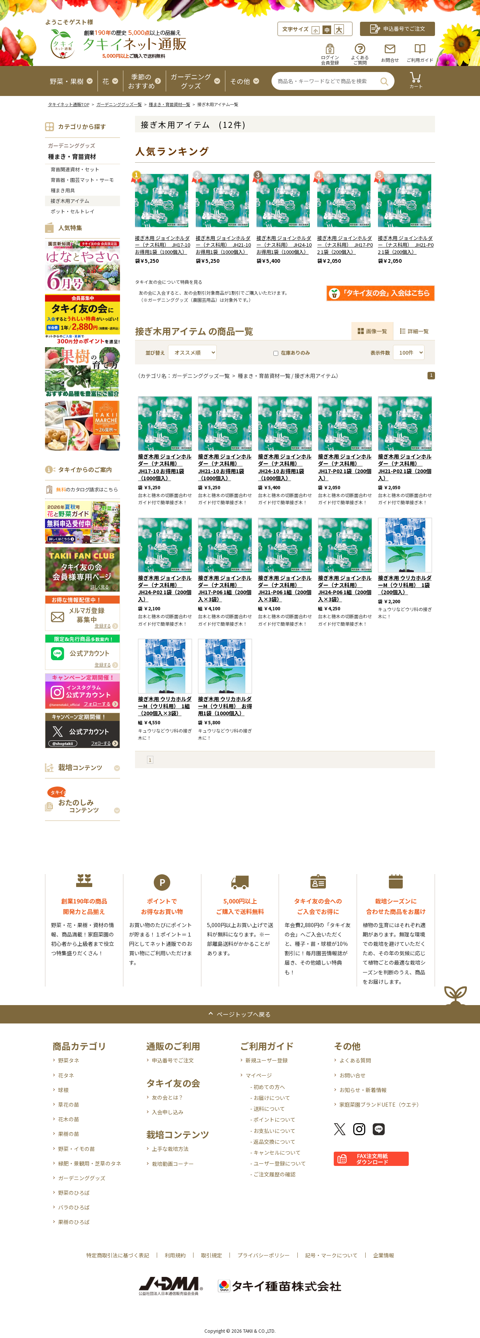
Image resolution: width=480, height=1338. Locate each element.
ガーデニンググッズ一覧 (119, 104)
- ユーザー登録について (278, 1163)
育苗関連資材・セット (75, 169)
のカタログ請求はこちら (87, 489)
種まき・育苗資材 (72, 157)
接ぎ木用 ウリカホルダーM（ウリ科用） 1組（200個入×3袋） (165, 706)
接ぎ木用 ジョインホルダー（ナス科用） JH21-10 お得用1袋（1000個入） (223, 245)
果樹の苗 (68, 1133)
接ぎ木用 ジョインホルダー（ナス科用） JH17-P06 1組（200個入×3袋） (225, 588)
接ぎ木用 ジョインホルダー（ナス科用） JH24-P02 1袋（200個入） (165, 588)
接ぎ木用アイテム (70, 200)
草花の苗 (68, 1104)
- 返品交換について (273, 1141)
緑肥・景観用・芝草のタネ (89, 1163)
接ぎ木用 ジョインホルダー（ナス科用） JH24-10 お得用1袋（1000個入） (284, 245)
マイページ (259, 1075)
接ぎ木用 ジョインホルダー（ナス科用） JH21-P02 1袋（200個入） (406, 245)
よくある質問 (355, 1060)
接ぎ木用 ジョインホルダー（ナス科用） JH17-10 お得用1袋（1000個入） (162, 245)
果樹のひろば (74, 1222)
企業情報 (383, 1255)
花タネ (66, 1075)
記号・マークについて (331, 1255)
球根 (63, 1090)
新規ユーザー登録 (267, 1060)
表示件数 (380, 352)
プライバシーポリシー (263, 1255)
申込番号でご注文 (173, 1060)
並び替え (155, 352)
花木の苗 (68, 1119)
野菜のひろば (74, 1192)
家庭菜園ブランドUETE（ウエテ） (380, 1104)
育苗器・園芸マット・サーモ (82, 179)
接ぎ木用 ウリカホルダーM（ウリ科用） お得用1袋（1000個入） (225, 706)
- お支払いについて (273, 1130)
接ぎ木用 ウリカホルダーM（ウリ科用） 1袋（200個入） (405, 585)
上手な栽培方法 (170, 1148)
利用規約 (175, 1255)
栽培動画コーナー (173, 1163)
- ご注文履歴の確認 (273, 1174)
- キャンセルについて (275, 1152)
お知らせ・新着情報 (363, 1090)
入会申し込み (167, 1112)
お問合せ (390, 60)
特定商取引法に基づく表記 (117, 1255)
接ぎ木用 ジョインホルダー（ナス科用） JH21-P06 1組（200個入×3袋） (285, 588)
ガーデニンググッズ (71, 145)
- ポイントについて (273, 1119)
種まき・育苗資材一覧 (169, 104)
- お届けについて (270, 1097)
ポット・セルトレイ (72, 211)
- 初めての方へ (267, 1087)
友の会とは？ (167, 1097)
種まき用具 (63, 190)
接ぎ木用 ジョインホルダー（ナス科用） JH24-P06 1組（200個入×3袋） (345, 588)
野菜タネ (68, 1060)
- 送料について (267, 1108)
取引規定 (211, 1255)
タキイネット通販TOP (68, 104)
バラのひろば (74, 1207)
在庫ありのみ (291, 352)
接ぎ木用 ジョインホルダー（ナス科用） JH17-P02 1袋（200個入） (345, 245)
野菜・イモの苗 (76, 1148)
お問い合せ (352, 1075)
